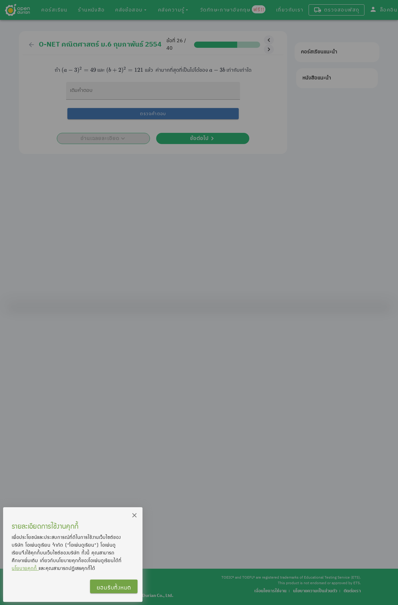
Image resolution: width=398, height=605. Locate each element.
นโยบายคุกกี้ (25, 568)
